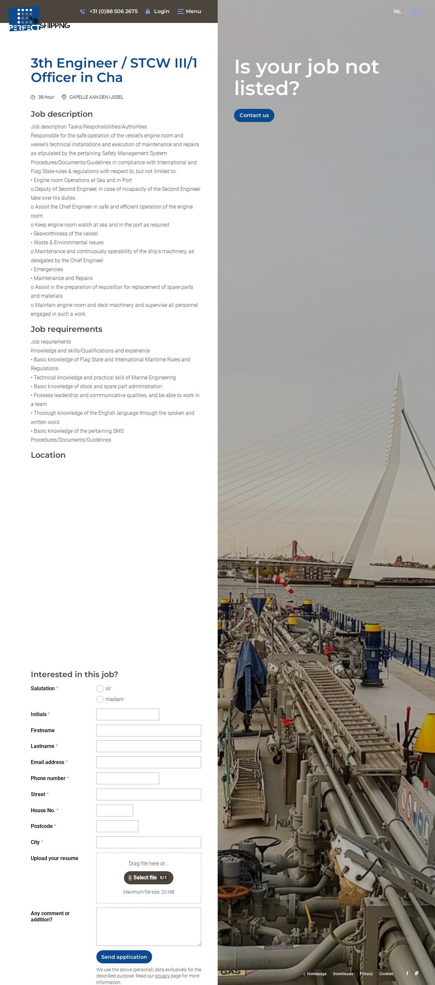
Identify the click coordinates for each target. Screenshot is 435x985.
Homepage (316, 974)
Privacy (366, 974)
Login (161, 11)
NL (397, 11)
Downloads (343, 974)
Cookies (386, 974)
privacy (162, 975)
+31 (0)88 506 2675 (113, 11)
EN (415, 11)
